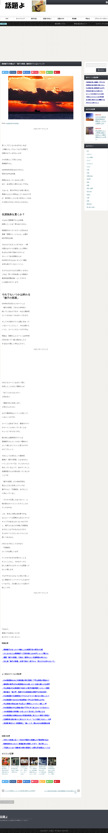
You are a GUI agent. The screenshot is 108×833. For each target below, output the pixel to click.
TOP (6, 18)
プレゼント (90, 163)
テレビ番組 (90, 157)
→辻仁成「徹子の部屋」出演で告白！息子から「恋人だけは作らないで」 (29, 661)
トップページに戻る (7, 802)
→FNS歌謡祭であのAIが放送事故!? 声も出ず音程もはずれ (23, 700)
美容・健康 (90, 188)
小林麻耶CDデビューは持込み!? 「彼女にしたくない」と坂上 (24, 770)
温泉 (88, 182)
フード (88, 160)
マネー (88, 166)
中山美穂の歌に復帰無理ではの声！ (95, 88)
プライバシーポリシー (101, 19)
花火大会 (89, 191)
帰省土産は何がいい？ (85, 24)
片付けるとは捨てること (92, 102)
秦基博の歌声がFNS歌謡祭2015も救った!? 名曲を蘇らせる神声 (42, 770)
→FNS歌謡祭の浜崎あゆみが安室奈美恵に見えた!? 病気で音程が (25, 715)
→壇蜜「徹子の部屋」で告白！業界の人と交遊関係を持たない (24, 657)
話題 (88, 200)
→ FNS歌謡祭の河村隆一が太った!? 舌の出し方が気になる (23, 711)
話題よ (4, 816)
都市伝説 (34, 18)
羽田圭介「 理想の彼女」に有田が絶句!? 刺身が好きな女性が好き (5, 770)
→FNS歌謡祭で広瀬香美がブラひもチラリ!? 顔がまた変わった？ (25, 696)
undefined (9, 123)
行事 (88, 197)
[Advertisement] (54, 44)
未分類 (88, 179)
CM (88, 151)
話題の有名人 (47, 18)
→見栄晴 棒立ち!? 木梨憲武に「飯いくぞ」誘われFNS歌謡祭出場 (26, 723)
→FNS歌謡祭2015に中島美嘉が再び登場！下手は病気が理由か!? (25, 680)
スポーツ (89, 154)
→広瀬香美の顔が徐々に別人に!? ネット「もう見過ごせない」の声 (26, 719)
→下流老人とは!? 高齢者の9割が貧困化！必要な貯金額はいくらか (26, 748)
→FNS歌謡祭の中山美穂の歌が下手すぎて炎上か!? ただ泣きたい (25, 708)
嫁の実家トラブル (65, 24)
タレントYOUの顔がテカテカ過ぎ (95, 94)
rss (107, 2)
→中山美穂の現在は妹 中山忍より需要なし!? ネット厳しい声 (24, 704)
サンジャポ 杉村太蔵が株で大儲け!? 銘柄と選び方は (15, 769)
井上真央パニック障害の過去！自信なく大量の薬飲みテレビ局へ (100, 135)
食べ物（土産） (91, 207)
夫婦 (88, 172)
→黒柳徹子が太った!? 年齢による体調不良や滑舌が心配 (22, 649)
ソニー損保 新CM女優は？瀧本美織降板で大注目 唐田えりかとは (60, 791)
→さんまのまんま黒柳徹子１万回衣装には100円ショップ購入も (25, 653)
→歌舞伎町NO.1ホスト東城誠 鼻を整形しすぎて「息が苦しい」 (25, 744)
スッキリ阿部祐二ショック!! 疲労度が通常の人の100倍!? (20, 790)
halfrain (16, 123)
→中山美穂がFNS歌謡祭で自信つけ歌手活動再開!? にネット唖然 (25, 688)
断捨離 (74, 18)
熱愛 (88, 185)
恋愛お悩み (90, 176)
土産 (88, 169)
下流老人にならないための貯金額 (95, 96)
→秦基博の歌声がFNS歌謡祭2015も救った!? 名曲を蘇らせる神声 (26, 684)
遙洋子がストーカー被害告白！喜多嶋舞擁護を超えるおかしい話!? (33, 770)
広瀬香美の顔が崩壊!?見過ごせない (95, 85)
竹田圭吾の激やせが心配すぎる (94, 91)
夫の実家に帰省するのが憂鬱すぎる (95, 99)
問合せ (88, 18)
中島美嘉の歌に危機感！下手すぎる (95, 82)
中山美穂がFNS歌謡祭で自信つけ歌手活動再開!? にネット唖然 (51, 770)
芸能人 (88, 194)
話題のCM (61, 18)
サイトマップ (20, 18)
